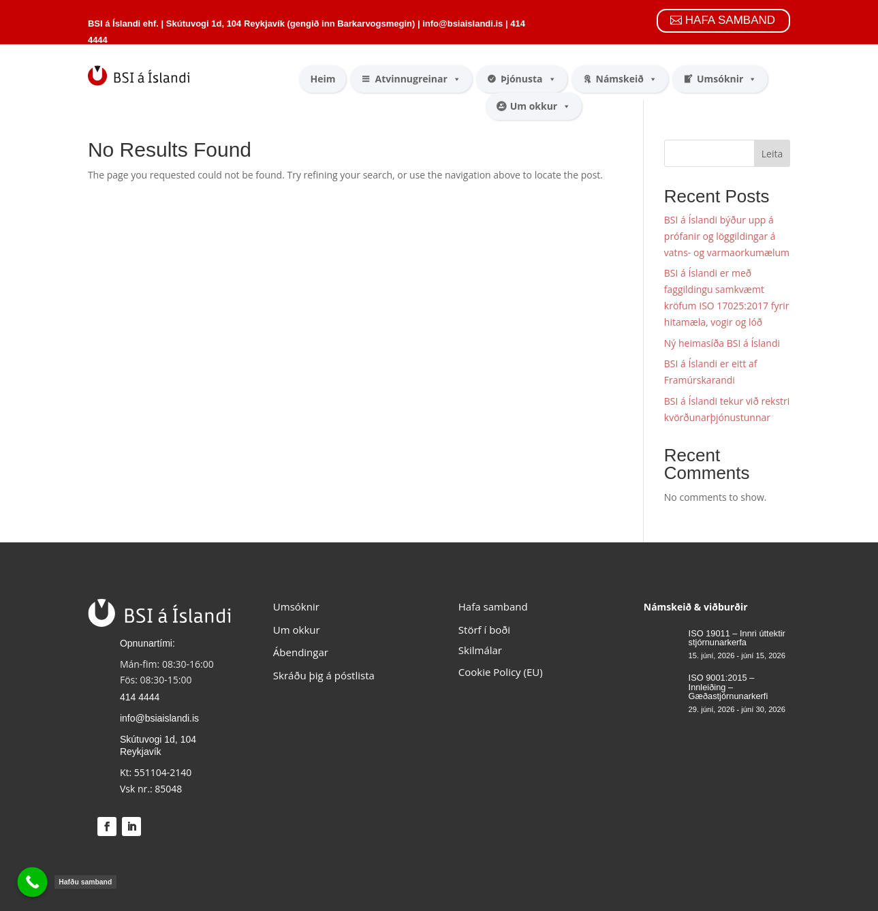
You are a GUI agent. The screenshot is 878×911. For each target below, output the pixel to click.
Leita (772, 153)
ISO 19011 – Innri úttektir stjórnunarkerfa (737, 638)
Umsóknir (727, 79)
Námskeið (626, 79)
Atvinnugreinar (417, 79)
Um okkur (540, 106)
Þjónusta (528, 79)
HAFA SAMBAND (730, 20)
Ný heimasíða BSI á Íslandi (722, 343)
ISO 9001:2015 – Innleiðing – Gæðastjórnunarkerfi (728, 687)
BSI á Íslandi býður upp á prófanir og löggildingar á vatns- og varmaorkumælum (726, 236)
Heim (322, 78)
